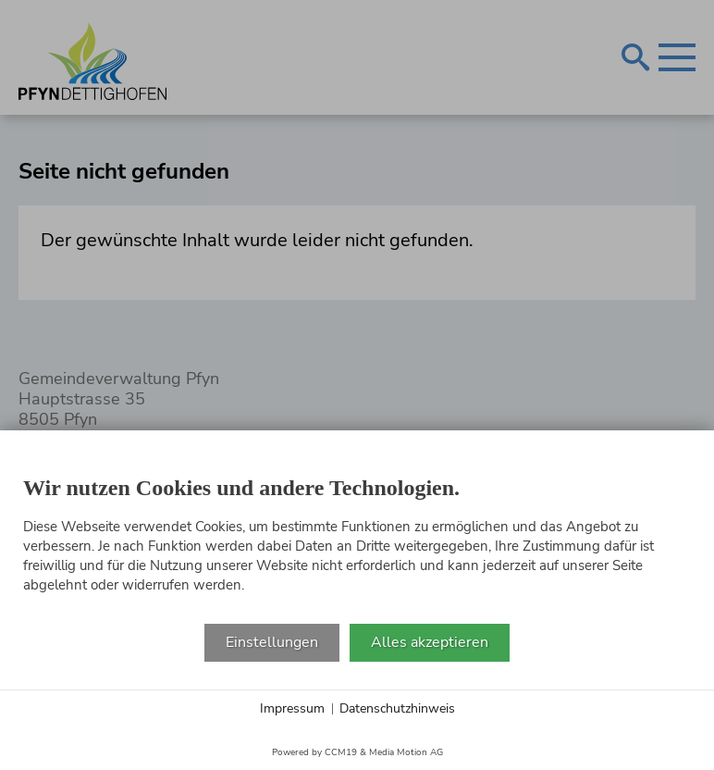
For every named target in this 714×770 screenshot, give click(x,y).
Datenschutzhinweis (397, 708)
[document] (357, 538)
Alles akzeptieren (429, 642)
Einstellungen (272, 642)
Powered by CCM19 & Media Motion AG (357, 752)
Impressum (292, 708)
